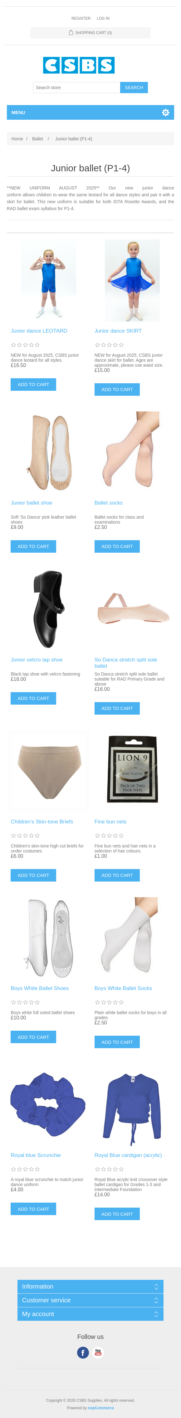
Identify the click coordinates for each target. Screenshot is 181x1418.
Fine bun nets (111, 822)
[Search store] (76, 87)
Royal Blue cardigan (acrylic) (128, 1155)
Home (17, 138)
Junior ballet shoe (31, 503)
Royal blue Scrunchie (36, 1155)
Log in (103, 18)
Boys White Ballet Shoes (40, 988)
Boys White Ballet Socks (123, 988)
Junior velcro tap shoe (36, 660)
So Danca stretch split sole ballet (126, 663)
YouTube (98, 1353)
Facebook (83, 1353)
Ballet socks (109, 503)
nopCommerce (101, 1408)
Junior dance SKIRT (118, 331)
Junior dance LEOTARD (39, 331)
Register (80, 18)
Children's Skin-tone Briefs (42, 822)
